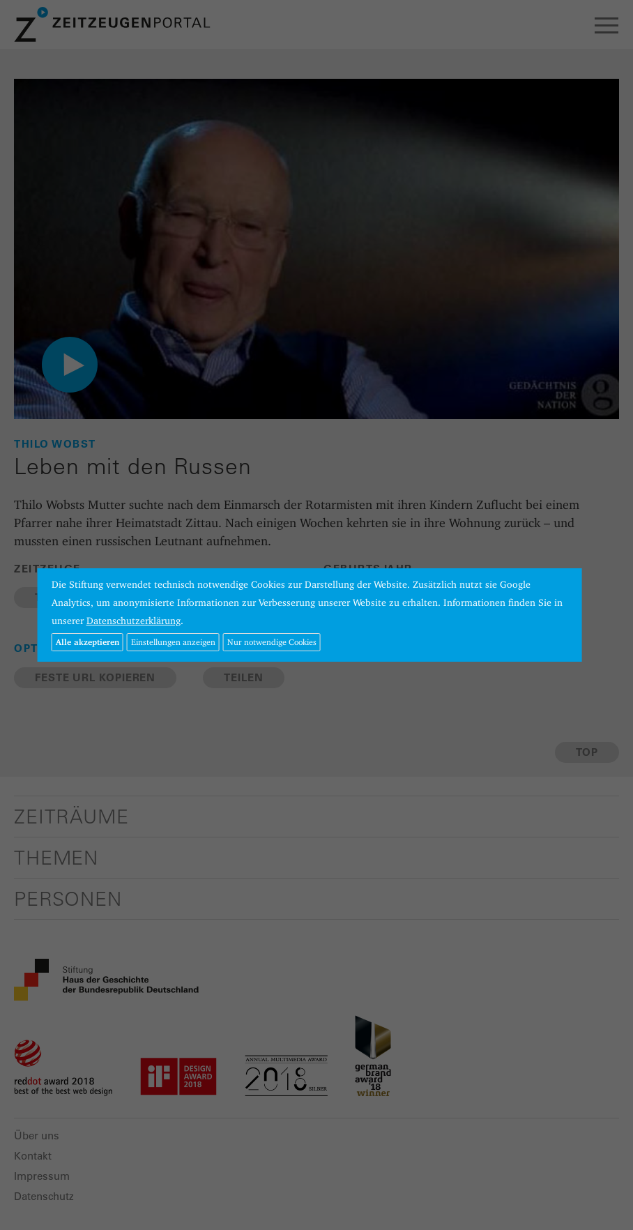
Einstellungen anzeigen (173, 642)
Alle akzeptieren (87, 642)
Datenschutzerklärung (133, 620)
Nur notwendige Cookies (271, 642)
